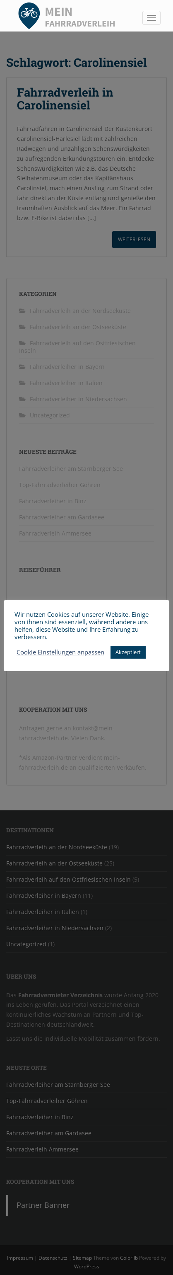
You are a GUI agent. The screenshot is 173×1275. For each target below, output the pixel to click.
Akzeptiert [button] (128, 652)
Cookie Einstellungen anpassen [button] (60, 652)
